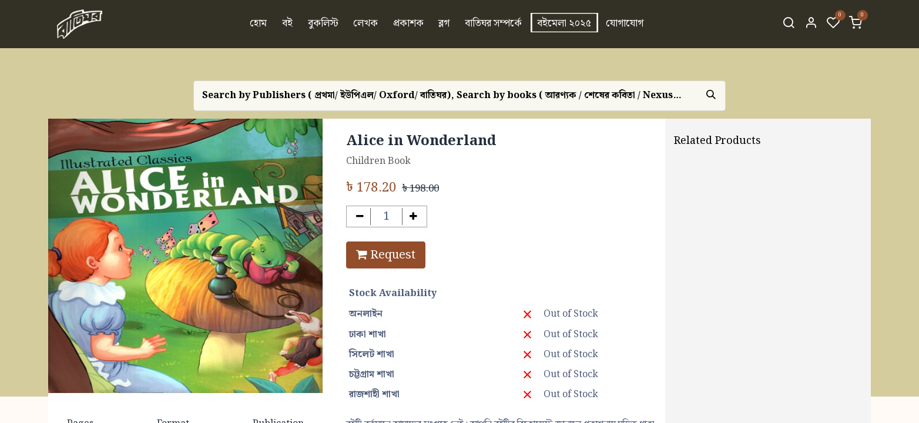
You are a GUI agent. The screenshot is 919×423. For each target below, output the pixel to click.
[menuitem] (259, 24)
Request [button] (385, 255)
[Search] (788, 24)
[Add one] (413, 216)
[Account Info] (810, 24)
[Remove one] (359, 216)
